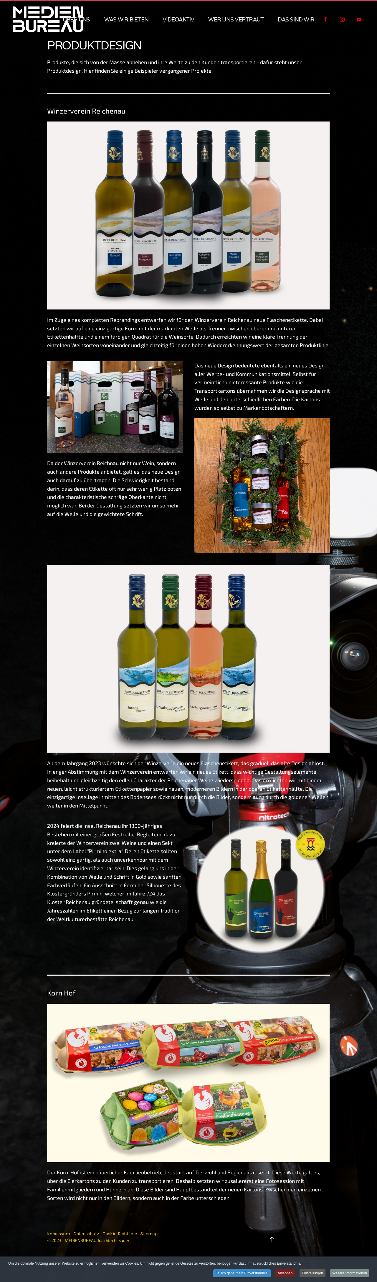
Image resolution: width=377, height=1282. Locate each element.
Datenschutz (86, 1233)
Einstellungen (312, 1273)
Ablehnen (285, 1273)
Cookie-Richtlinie (119, 1233)
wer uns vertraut (236, 19)
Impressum (58, 1233)
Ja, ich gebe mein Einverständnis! (242, 1273)
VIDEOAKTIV (178, 19)
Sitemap (148, 1233)
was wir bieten (126, 19)
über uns (76, 19)
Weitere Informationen (349, 1273)
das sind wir (296, 19)
